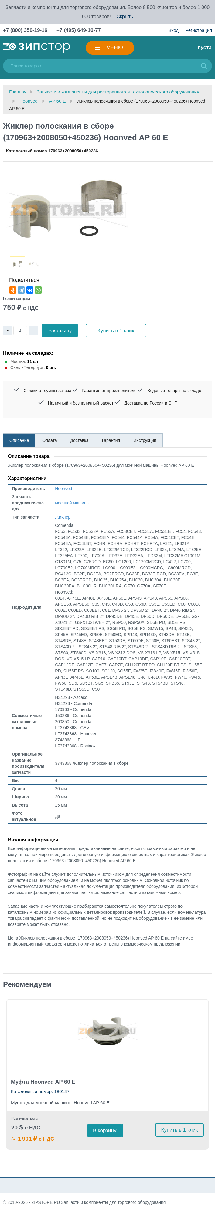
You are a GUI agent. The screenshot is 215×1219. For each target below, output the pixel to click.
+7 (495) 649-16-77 (78, 30)
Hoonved (63, 488)
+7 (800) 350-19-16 (25, 30)
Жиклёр (62, 517)
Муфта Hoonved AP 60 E (43, 1082)
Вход (173, 30)
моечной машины (72, 502)
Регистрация (198, 30)
